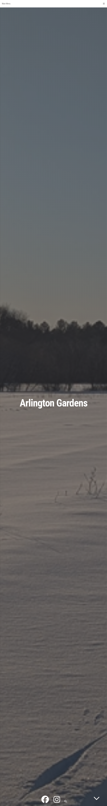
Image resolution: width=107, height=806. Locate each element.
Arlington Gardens (53, 403)
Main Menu (53, 4)
